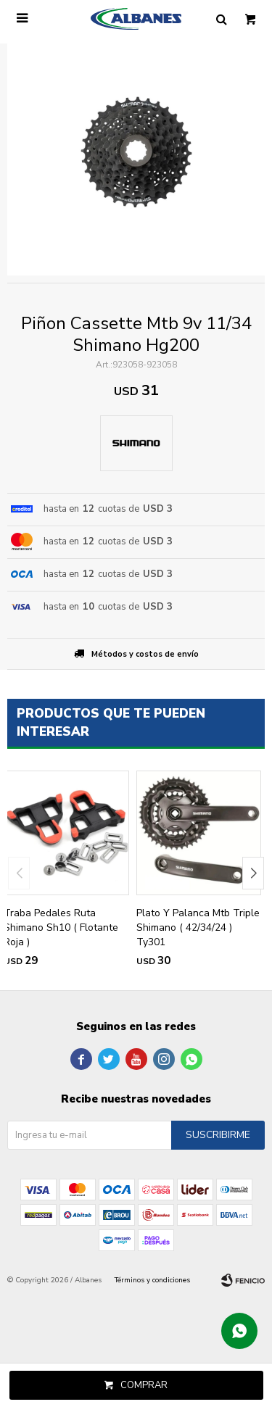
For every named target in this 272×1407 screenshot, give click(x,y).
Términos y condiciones (152, 1280)
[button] (253, 873)
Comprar (144, 1385)
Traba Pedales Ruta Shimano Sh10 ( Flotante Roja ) (61, 927)
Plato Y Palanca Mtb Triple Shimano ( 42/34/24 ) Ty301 (198, 927)
